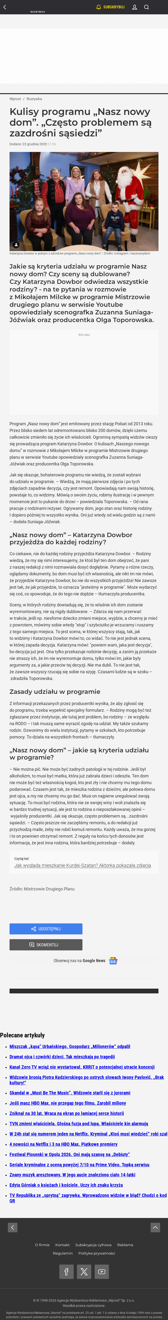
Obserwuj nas (76, 946)
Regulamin (63, 1239)
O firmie (42, 1230)
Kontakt (62, 1230)
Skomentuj (126, 929)
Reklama (125, 1230)
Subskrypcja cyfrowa (93, 1230)
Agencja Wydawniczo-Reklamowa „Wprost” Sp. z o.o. (96, 1286)
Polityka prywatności (96, 1239)
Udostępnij (49, 929)
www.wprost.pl (73, 1307)
